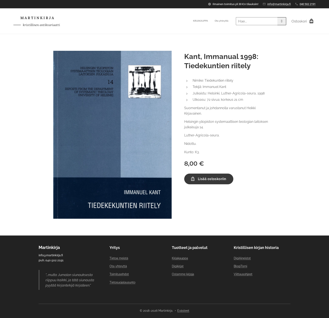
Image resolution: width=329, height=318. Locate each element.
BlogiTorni (240, 266)
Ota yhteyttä (118, 266)
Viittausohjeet (243, 274)
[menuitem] (223, 21)
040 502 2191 (308, 4)
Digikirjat (178, 266)
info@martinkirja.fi (279, 4)
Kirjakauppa (180, 258)
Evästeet (183, 310)
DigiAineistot (242, 258)
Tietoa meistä (119, 258)
